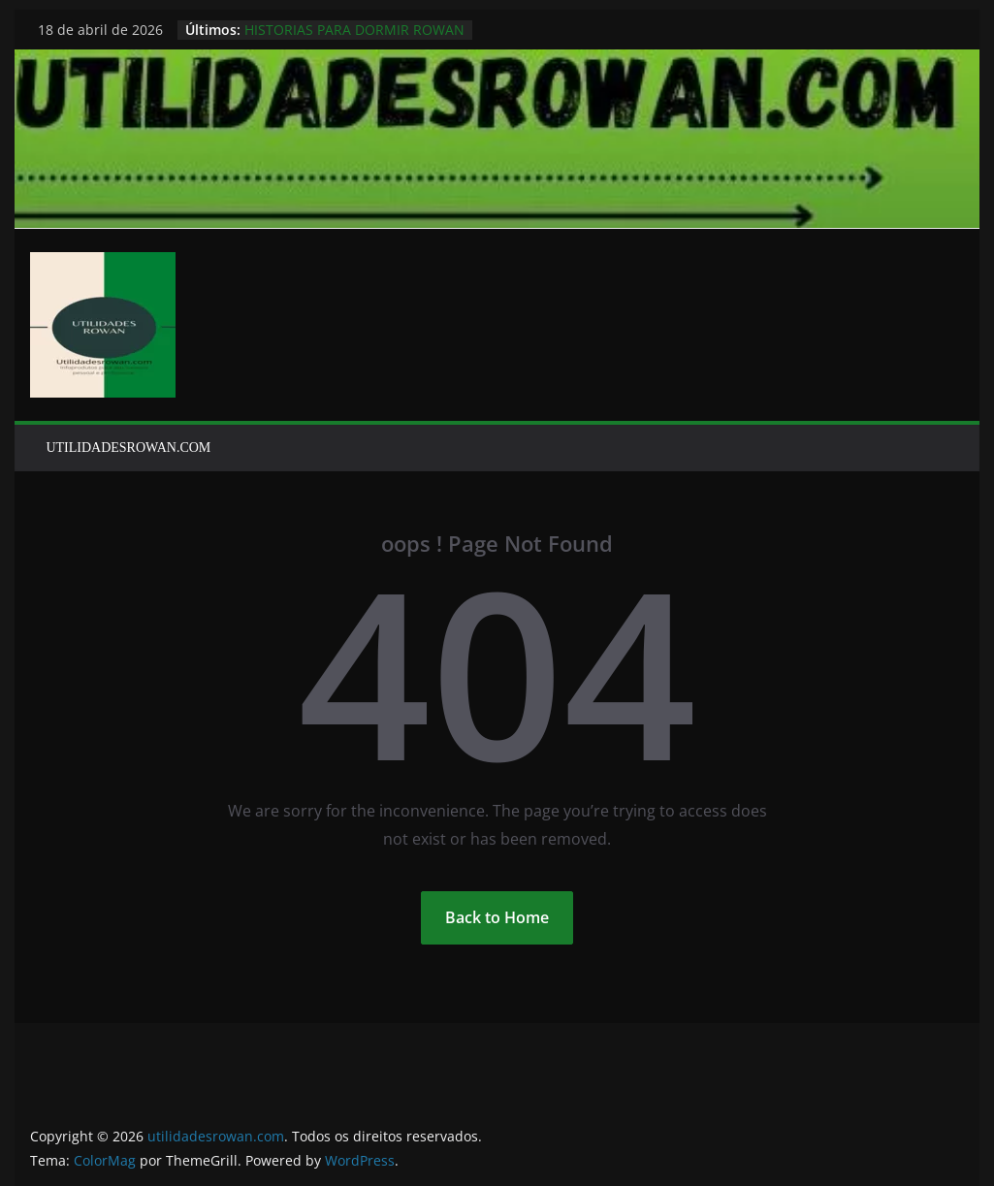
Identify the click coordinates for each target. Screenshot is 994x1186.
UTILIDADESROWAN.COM (128, 447)
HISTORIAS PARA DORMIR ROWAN (354, 29)
